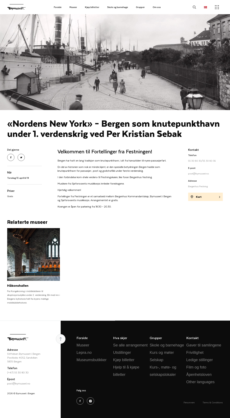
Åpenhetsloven (199, 374)
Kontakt (193, 149)
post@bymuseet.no (198, 173)
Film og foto (196, 367)
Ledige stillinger (199, 360)
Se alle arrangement (130, 345)
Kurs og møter (162, 352)
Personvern (189, 402)
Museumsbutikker (92, 360)
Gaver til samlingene (203, 345)
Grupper (140, 7)
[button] (205, 7)
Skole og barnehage (117, 7)
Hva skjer (120, 337)
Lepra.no (84, 352)
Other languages (200, 382)
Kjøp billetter (92, 7)
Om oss (157, 7)
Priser (11, 190)
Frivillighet (194, 352)
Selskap (156, 360)
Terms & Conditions (213, 402)
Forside (57, 7)
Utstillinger (122, 352)
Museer (73, 7)
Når (9, 172)
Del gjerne (13, 149)
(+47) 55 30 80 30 (18, 372)
